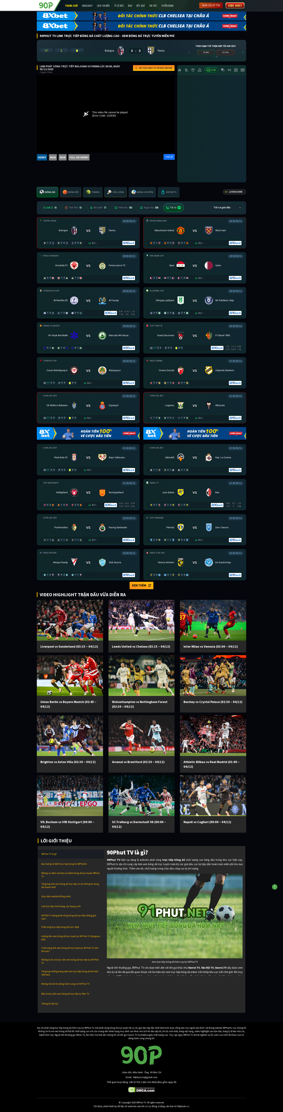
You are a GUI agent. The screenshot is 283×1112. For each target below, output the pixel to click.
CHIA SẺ (169, 156)
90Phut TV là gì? (49, 854)
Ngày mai (149, 207)
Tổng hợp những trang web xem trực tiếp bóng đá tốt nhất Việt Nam (69, 973)
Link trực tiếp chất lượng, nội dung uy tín (61, 906)
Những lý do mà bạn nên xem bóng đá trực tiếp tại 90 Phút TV (70, 961)
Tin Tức (153, 5)
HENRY (42, 157)
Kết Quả (140, 5)
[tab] (47, 192)
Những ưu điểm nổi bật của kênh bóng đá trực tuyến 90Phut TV (70, 875)
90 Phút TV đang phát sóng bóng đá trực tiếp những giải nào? (68, 917)
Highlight (87, 5)
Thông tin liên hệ (49, 1003)
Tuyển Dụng (167, 5)
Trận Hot (73, 207)
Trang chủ (71, 5)
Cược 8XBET (235, 5)
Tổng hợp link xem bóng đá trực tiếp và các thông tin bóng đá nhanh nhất (70, 885)
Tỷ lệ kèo (119, 5)
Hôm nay (123, 207)
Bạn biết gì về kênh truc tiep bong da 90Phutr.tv (64, 863)
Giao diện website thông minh (56, 896)
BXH (130, 5)
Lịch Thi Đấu (103, 5)
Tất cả (173, 207)
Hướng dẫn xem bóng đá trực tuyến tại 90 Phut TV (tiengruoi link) (70, 938)
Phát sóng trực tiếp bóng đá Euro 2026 (60, 927)
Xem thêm (141, 585)
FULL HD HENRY (78, 157)
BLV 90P (98, 207)
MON (53, 157)
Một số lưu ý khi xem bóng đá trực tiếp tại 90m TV (65, 993)
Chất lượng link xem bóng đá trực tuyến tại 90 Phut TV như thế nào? (69, 949)
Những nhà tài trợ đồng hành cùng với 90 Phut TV (65, 983)
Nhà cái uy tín (211, 5)
